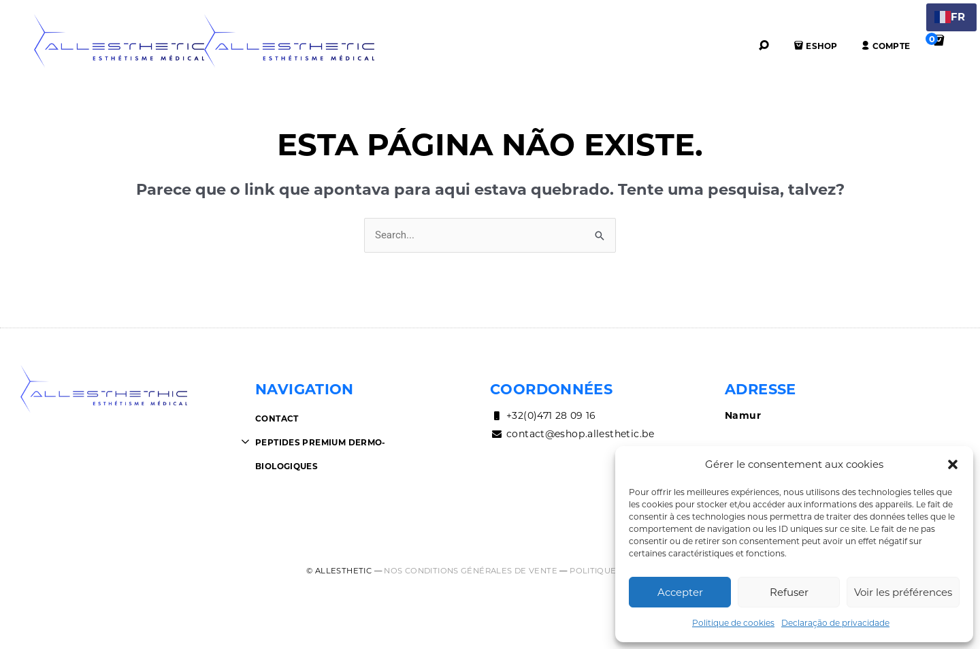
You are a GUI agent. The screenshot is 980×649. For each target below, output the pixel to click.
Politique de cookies (733, 623)
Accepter (680, 592)
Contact (277, 418)
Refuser (789, 592)
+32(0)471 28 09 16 (543, 415)
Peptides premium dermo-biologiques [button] (320, 454)
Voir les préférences (903, 592)
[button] (953, 464)
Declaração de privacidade (835, 623)
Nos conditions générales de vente (470, 570)
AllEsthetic (119, 41)
